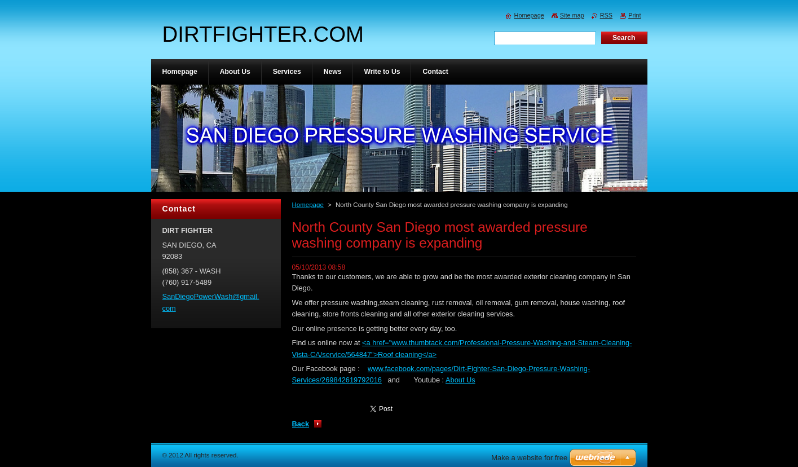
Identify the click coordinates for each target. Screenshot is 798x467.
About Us (460, 380)
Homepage (308, 204)
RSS (606, 15)
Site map (572, 15)
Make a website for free (529, 457)
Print (634, 15)
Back (301, 424)
